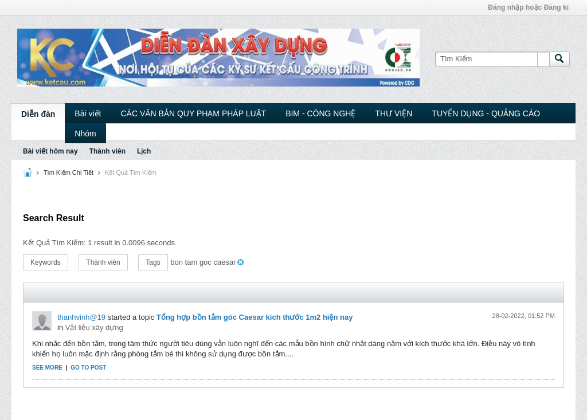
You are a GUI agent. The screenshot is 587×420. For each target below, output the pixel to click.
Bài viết (88, 113)
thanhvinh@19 (81, 317)
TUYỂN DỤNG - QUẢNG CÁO (486, 113)
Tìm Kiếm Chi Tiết (68, 172)
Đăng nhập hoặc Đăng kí (528, 7)
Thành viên (107, 151)
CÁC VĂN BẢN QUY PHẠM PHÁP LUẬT (193, 113)
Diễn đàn (38, 114)
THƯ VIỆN (393, 113)
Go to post (88, 367)
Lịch (144, 151)
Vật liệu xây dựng (94, 327)
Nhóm (85, 133)
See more (47, 367)
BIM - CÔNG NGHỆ (320, 113)
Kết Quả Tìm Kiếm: (54, 242)
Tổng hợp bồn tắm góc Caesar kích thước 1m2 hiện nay (254, 317)
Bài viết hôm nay (50, 151)
